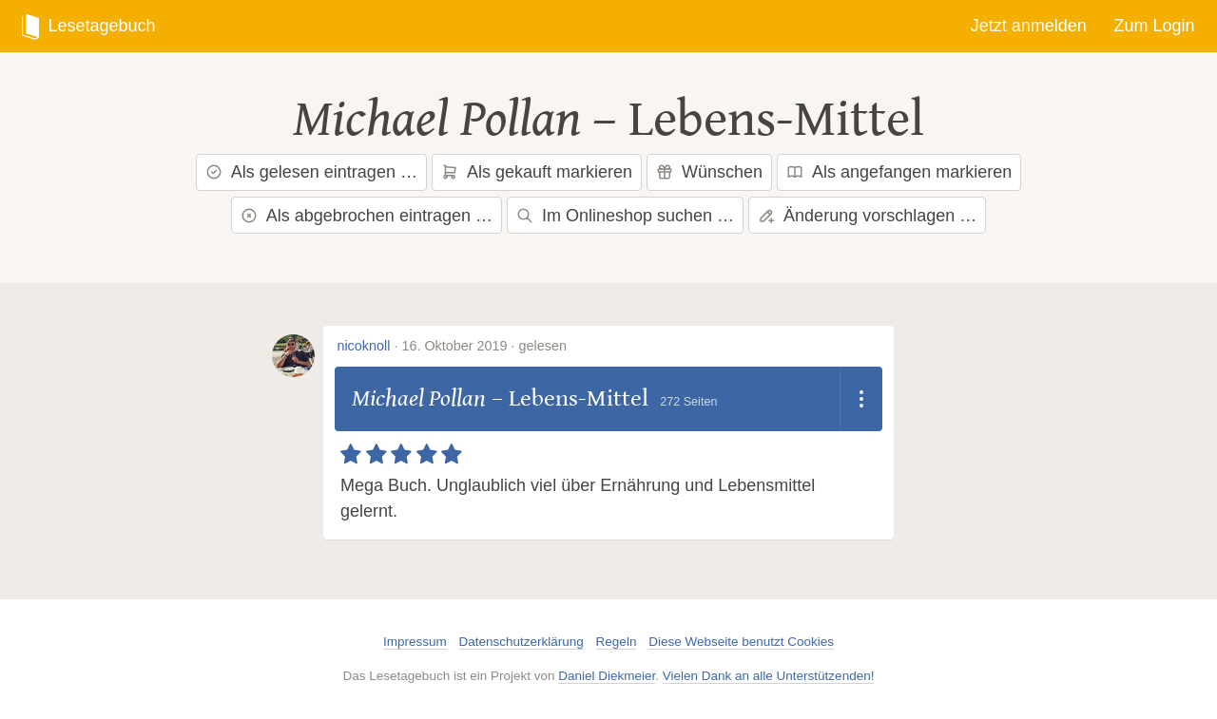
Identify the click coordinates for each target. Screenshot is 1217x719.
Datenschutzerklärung (521, 641)
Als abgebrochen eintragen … (367, 215)
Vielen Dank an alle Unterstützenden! (769, 676)
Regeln (616, 641)
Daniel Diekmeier (606, 676)
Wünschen (709, 171)
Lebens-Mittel (776, 119)
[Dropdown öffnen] (861, 399)
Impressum (415, 641)
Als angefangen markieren (899, 171)
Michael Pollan (437, 119)
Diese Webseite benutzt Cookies (741, 641)
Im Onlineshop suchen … (625, 215)
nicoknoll (363, 345)
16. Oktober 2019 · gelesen (484, 345)
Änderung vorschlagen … (867, 215)
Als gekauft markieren (536, 171)
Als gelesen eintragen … (311, 171)
